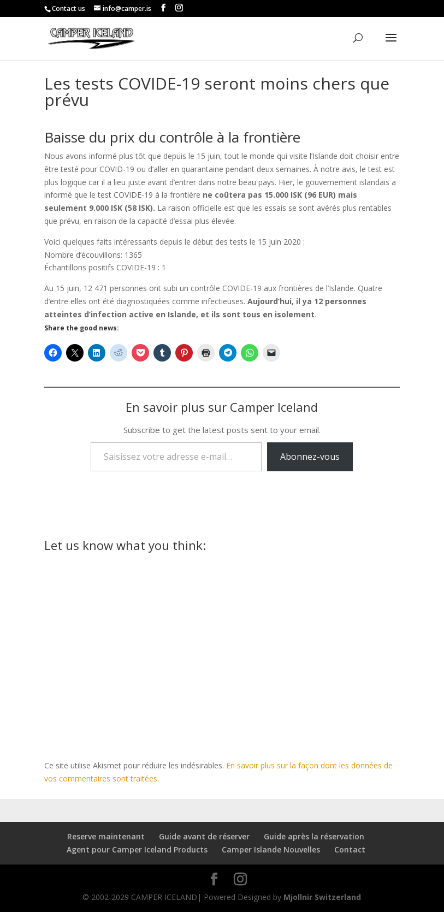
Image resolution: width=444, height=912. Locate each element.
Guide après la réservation (314, 836)
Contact (349, 849)
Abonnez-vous (310, 457)
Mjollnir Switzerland (322, 897)
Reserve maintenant (106, 836)
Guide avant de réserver (204, 836)
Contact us (68, 8)
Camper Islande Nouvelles (271, 849)
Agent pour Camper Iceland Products (137, 849)
